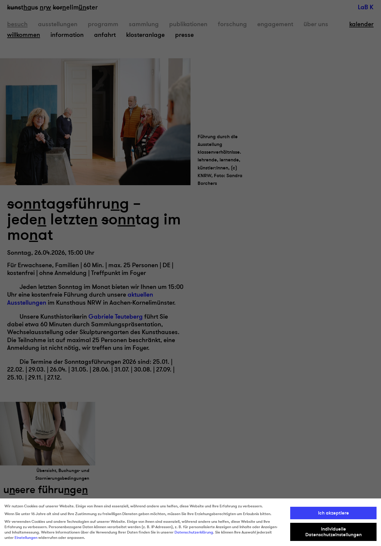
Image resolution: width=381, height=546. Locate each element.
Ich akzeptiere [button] (333, 513)
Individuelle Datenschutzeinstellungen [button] (333, 532)
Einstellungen (26, 537)
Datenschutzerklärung (193, 532)
